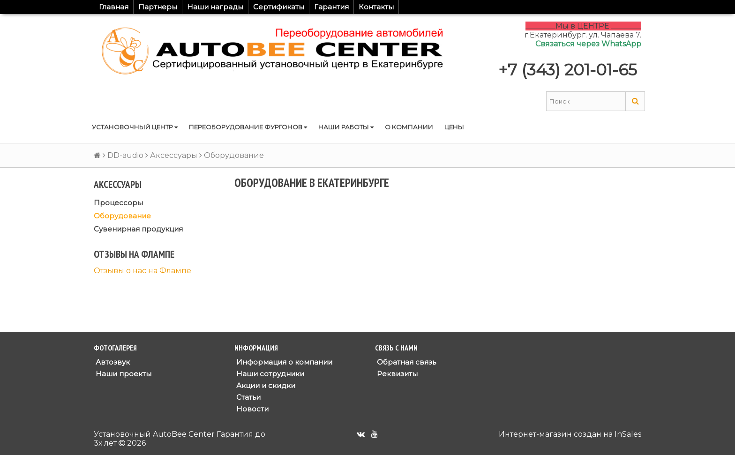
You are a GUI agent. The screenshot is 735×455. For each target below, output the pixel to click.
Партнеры (157, 6)
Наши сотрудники (269, 373)
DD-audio (125, 155)
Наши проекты (122, 373)
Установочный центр (135, 127)
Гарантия (331, 6)
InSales (628, 434)
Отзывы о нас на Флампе (142, 270)
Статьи (247, 397)
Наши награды (215, 6)
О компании (409, 127)
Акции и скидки (264, 385)
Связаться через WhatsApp (588, 43)
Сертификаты (278, 6)
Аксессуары (173, 155)
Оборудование (122, 215)
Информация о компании (283, 362)
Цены (454, 127)
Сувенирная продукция (138, 228)
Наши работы (346, 127)
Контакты (376, 6)
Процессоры (118, 202)
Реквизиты (396, 373)
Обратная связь (405, 362)
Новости (251, 408)
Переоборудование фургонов (248, 127)
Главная (113, 6)
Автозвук (112, 362)
